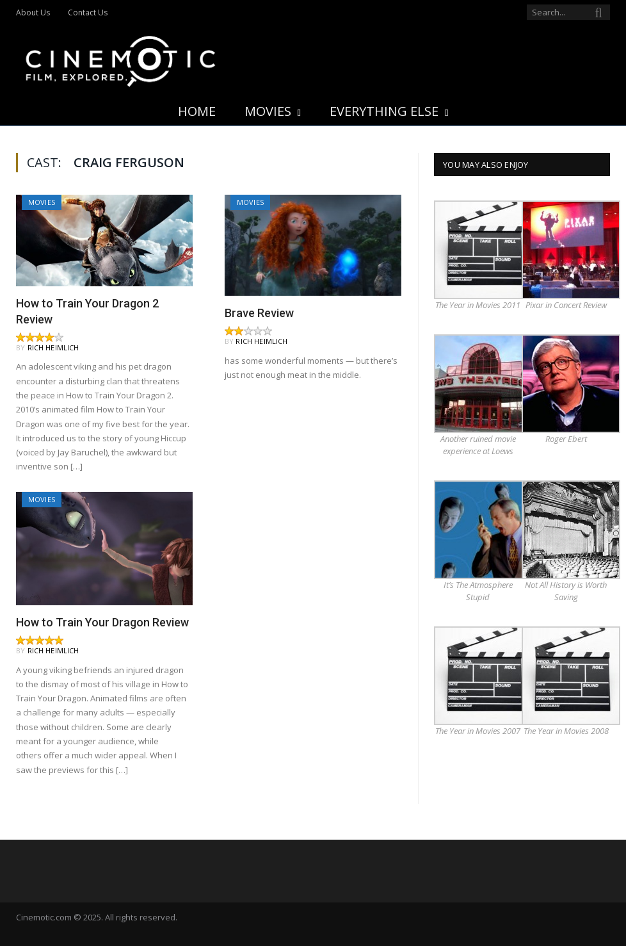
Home (197, 111)
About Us (33, 12)
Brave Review (259, 313)
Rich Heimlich (53, 347)
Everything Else (384, 111)
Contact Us (88, 12)
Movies (268, 111)
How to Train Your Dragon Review (102, 622)
